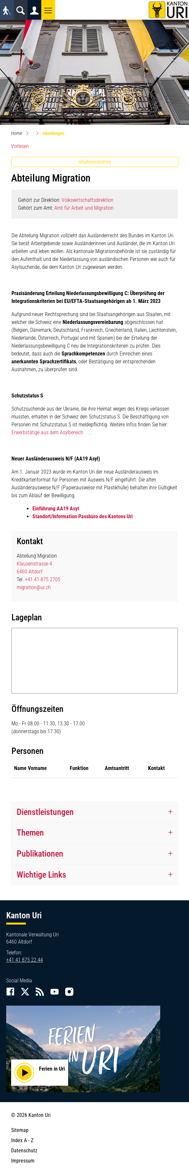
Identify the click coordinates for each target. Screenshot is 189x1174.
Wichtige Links (41, 875)
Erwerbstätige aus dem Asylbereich (47, 432)
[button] (48, 10)
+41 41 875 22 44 (24, 960)
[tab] (94, 812)
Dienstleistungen (45, 812)
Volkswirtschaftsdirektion (87, 200)
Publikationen (40, 854)
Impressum (22, 1161)
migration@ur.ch (34, 587)
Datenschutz (24, 1150)
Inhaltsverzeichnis (94, 161)
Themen (30, 833)
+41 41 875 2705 (42, 579)
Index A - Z (22, 1140)
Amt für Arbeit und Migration (84, 208)
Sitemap (19, 1130)
